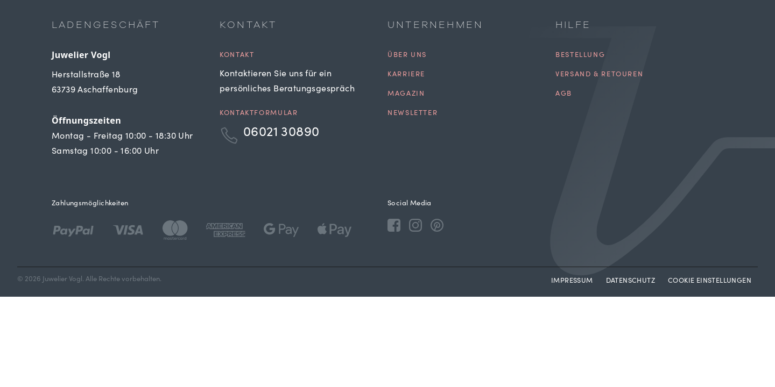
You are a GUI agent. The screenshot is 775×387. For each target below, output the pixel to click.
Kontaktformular (259, 113)
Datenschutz (630, 281)
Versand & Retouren (599, 74)
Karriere (406, 74)
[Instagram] (415, 224)
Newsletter (413, 113)
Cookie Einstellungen (709, 281)
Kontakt (237, 55)
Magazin (406, 94)
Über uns (407, 55)
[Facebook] (394, 224)
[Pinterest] (437, 224)
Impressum (572, 281)
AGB (563, 94)
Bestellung (580, 55)
